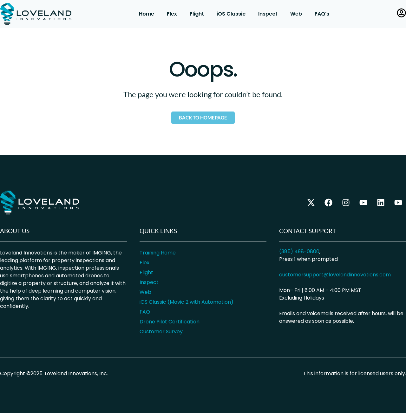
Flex (172, 13)
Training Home (158, 252)
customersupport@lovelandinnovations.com (335, 274)
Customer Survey (161, 331)
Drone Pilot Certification (170, 321)
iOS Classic (231, 13)
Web (296, 13)
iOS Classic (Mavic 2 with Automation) (186, 302)
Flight (197, 13)
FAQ (145, 311)
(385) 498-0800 (299, 251)
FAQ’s (322, 13)
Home (146, 13)
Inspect (268, 13)
